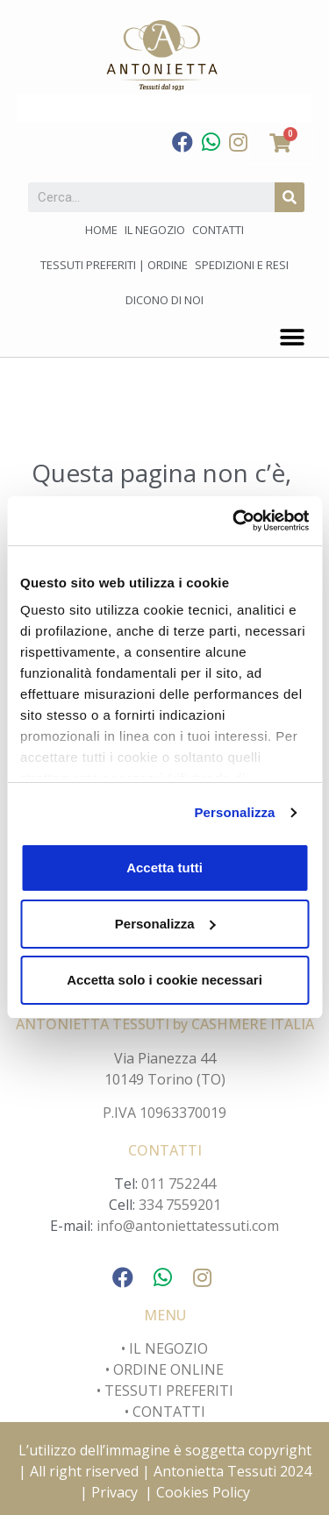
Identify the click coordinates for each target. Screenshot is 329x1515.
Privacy (114, 1492)
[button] (291, 337)
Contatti (218, 230)
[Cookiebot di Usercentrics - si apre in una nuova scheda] (234, 520)
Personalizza (234, 812)
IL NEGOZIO (166, 1348)
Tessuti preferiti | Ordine (114, 265)
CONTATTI (168, 1411)
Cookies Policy (203, 1492)
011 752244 (178, 1183)
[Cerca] (289, 197)
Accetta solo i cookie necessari (164, 979)
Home (101, 230)
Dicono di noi (164, 300)
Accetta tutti (164, 867)
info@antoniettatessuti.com (188, 1225)
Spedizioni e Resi (242, 265)
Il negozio (155, 230)
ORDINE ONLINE (168, 1369)
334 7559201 (180, 1204)
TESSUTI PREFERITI (168, 1390)
